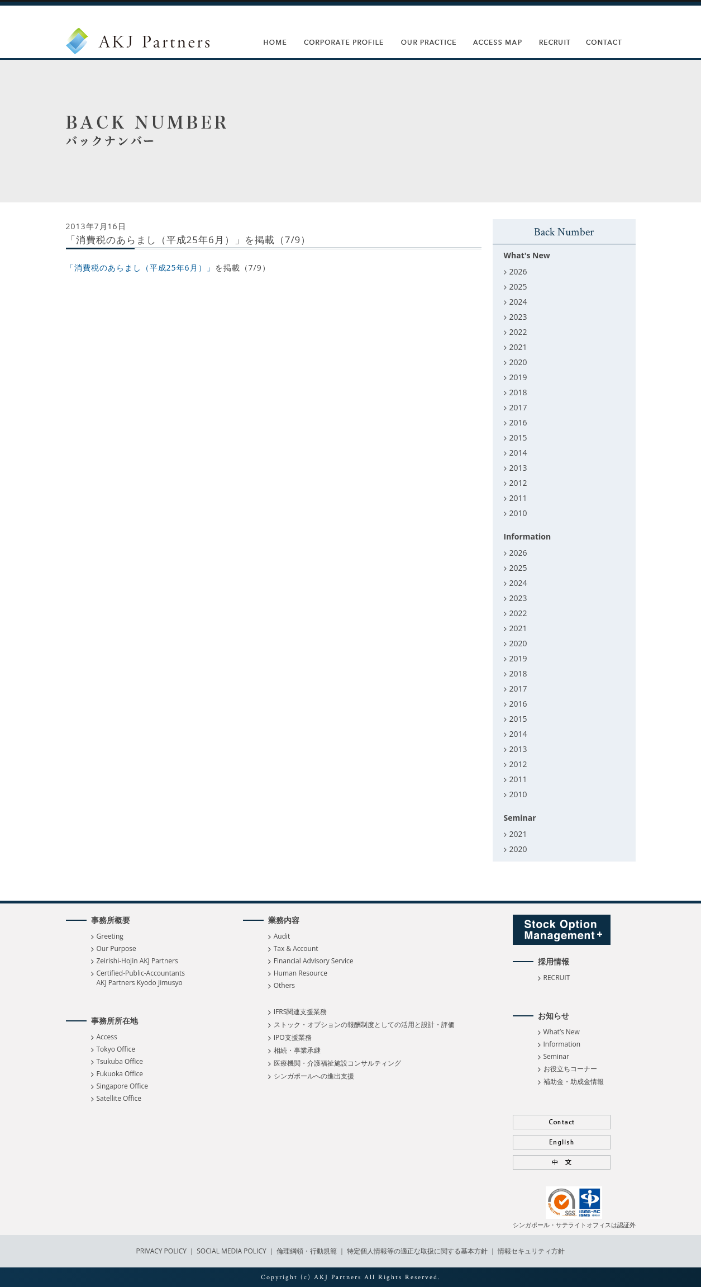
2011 (518, 498)
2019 (518, 377)
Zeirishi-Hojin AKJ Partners (137, 961)
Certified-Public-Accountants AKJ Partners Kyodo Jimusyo (141, 977)
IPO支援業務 (293, 1037)
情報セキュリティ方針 (531, 1251)
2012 (518, 482)
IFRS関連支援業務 (300, 1011)
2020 (518, 362)
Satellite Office (119, 1098)
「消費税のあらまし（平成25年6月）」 (140, 267)
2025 (518, 286)
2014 (518, 452)
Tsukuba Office (120, 1061)
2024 (518, 301)
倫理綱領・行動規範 (306, 1251)
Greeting (110, 936)
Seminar (556, 1056)
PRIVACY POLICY (162, 1251)
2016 (518, 422)
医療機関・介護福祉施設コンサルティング (337, 1063)
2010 (518, 513)
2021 (518, 347)
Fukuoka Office (120, 1073)
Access (107, 1037)
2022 (518, 332)
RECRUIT (556, 977)
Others (284, 985)
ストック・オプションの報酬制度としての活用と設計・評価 (364, 1024)
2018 (518, 392)
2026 (518, 271)
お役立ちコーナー (570, 1068)
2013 (518, 467)
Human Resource (300, 973)
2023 (518, 316)
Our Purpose (116, 948)
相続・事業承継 (297, 1050)
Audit (282, 936)
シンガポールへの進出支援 (314, 1076)
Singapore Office (122, 1086)
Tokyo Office (116, 1049)
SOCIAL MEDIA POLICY (230, 1251)
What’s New (561, 1032)
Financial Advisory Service (314, 961)
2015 (518, 437)
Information (562, 1044)
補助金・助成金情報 (573, 1081)
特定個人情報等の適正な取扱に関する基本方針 (417, 1251)
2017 (518, 407)
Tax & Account (296, 948)
